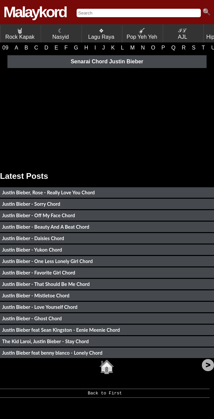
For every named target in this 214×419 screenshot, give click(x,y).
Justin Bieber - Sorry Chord (31, 204)
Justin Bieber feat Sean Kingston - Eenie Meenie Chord (61, 330)
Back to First (105, 395)
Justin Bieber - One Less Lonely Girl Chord (47, 261)
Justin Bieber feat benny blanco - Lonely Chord (52, 353)
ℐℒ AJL (182, 34)
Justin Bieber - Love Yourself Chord (39, 307)
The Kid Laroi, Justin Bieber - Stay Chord (45, 341)
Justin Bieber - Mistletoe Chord (35, 295)
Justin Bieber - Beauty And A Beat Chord (45, 227)
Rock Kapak (19, 34)
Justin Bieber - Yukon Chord (32, 250)
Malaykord (34, 12)
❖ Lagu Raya (101, 34)
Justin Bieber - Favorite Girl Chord (38, 273)
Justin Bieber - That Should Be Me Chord (45, 284)
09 (5, 48)
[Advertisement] (107, 117)
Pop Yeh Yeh (142, 34)
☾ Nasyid (60, 34)
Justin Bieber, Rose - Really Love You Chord (48, 192)
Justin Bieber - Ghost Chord (31, 318)
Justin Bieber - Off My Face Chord (38, 215)
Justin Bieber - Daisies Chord (33, 238)
